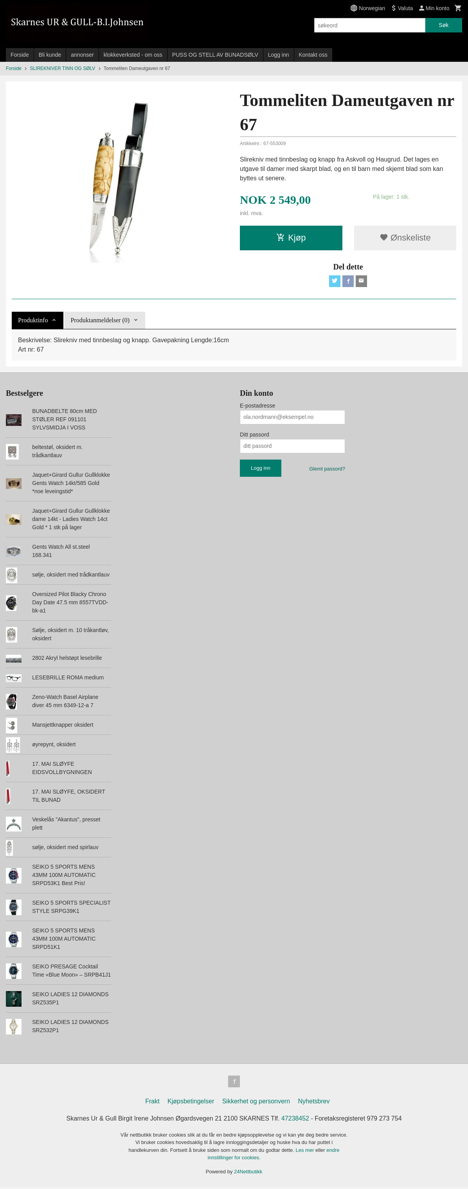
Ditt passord (254, 435)
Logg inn (278, 55)
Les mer (306, 1152)
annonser (82, 55)
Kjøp (291, 237)
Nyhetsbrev (314, 1102)
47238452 (295, 1120)
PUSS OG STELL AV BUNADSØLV (215, 55)
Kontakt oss (313, 55)
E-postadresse (257, 406)
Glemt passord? (327, 469)
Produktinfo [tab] (33, 321)
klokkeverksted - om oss (133, 55)
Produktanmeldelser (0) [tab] (100, 321)
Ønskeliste (405, 237)
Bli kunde (50, 55)
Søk (443, 25)
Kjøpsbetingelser (190, 1102)
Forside (20, 55)
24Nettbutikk (248, 1173)
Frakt (152, 1102)
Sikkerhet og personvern (256, 1102)
